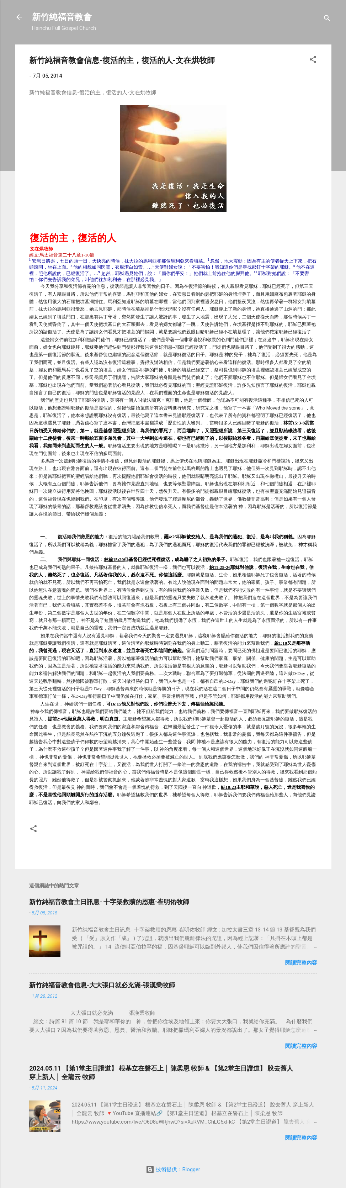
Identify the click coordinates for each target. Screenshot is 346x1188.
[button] (313, 60)
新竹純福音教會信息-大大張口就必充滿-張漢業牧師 (102, 985)
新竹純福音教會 (62, 17)
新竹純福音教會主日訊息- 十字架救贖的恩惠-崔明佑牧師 (109, 901)
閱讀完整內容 (301, 963)
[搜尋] (327, 19)
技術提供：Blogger (173, 1169)
